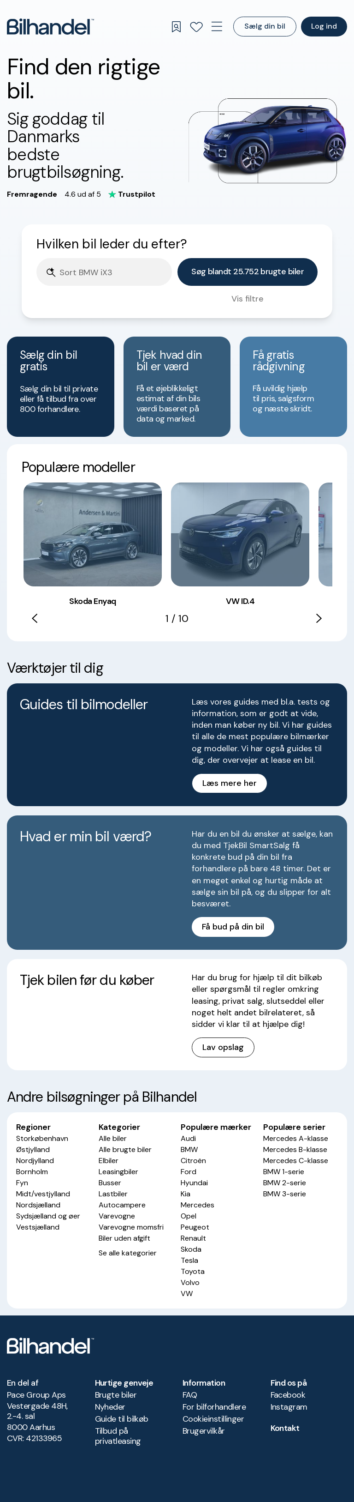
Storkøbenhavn (42, 1138)
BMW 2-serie (284, 1183)
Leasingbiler (118, 1171)
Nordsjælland (38, 1205)
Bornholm (32, 1171)
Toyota (193, 1271)
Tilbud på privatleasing (118, 1436)
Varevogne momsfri (131, 1227)
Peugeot (195, 1227)
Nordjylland (35, 1160)
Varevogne (117, 1216)
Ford (188, 1171)
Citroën (193, 1160)
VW (187, 1293)
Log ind (324, 26)
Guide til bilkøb (121, 1419)
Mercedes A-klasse (295, 1138)
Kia (185, 1194)
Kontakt (285, 1428)
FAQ (190, 1395)
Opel (188, 1216)
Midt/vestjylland (43, 1194)
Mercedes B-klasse (295, 1149)
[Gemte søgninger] (176, 27)
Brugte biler (116, 1395)
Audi (188, 1138)
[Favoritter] (196, 27)
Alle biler (113, 1138)
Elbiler (108, 1160)
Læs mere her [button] (229, 783)
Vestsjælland (37, 1227)
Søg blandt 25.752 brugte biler (247, 271)
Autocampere (122, 1205)
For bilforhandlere (214, 1407)
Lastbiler (113, 1194)
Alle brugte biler (125, 1149)
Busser (110, 1183)
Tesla (189, 1260)
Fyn (22, 1183)
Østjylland (33, 1149)
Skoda (191, 1249)
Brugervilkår (204, 1431)
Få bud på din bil (233, 926)
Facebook (288, 1395)
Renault (193, 1238)
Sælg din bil (264, 26)
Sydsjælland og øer (48, 1216)
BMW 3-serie (284, 1194)
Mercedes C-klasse (295, 1160)
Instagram (289, 1407)
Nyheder (110, 1407)
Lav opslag (223, 1047)
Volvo (190, 1282)
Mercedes (197, 1205)
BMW (189, 1149)
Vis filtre (247, 298)
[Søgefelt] (112, 272)
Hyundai (194, 1183)
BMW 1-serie (283, 1171)
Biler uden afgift (124, 1238)
